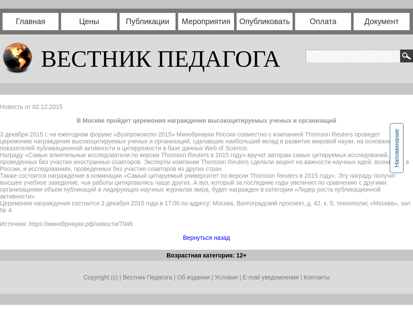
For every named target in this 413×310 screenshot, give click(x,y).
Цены (89, 21)
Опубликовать (264, 21)
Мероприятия (206, 21)
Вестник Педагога (148, 277)
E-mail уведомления (271, 277)
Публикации (148, 21)
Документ (381, 21)
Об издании (193, 277)
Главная (31, 21)
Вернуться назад (206, 237)
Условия (227, 277)
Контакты (317, 277)
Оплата (323, 21)
